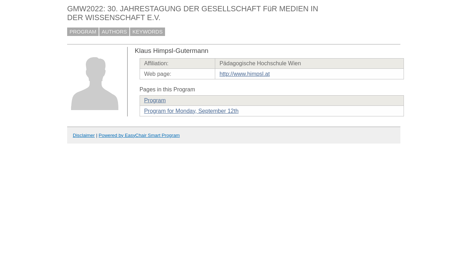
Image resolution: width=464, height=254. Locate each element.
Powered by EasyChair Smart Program (139, 135)
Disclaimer (84, 135)
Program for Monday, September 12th (191, 111)
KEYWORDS (148, 32)
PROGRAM (83, 32)
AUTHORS (114, 32)
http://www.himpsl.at (244, 74)
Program (155, 100)
